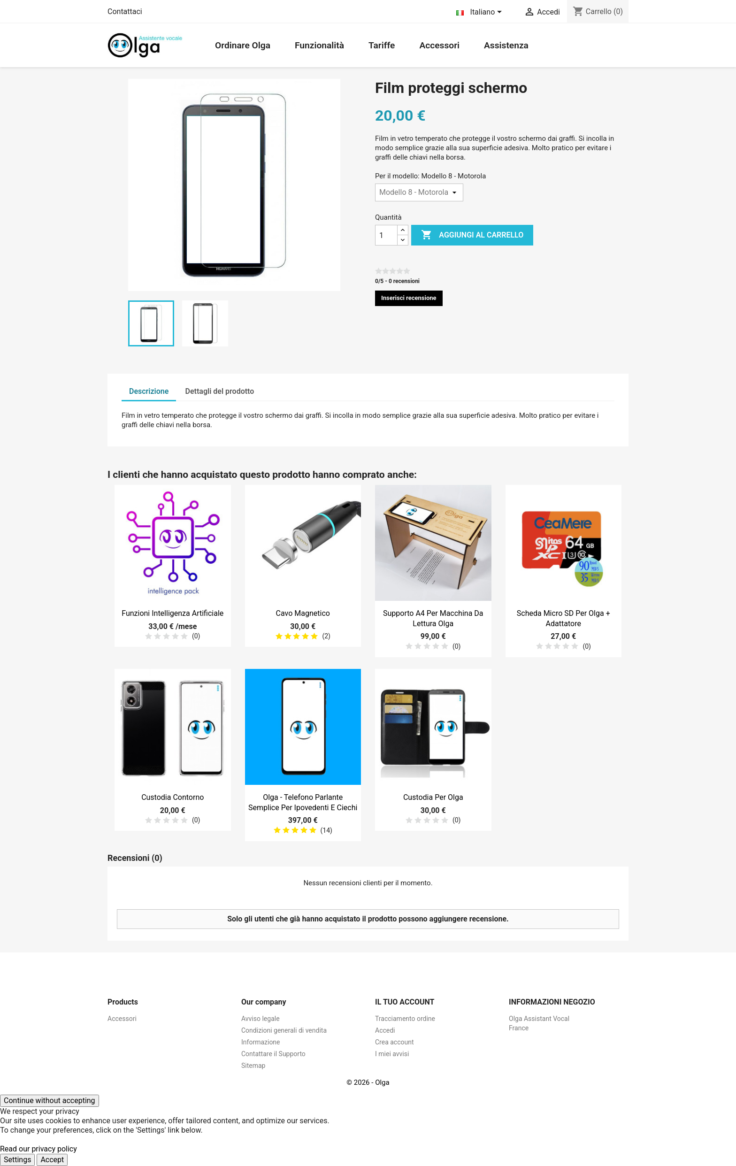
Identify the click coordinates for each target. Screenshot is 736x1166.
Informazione (260, 1042)
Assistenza (506, 45)
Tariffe (381, 45)
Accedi (385, 1030)
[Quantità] (386, 235)
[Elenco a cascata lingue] (481, 12)
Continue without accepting (49, 1100)
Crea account (394, 1042)
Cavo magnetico (303, 613)
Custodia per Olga (433, 797)
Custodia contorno (172, 797)
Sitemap (253, 1065)
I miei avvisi (392, 1054)
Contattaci (124, 11)
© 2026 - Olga (367, 1082)
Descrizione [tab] (149, 391)
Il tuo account (404, 1001)
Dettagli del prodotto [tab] (219, 391)
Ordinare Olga (242, 45)
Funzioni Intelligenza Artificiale (172, 613)
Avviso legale (260, 1018)
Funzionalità (319, 45)
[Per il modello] (419, 192)
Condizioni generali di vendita (284, 1030)
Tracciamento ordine (405, 1018)
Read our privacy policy (38, 1148)
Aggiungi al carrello (472, 235)
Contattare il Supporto (273, 1054)
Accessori (439, 45)
